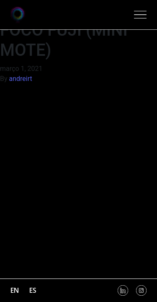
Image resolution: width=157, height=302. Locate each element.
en (14, 290)
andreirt (20, 79)
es (32, 290)
